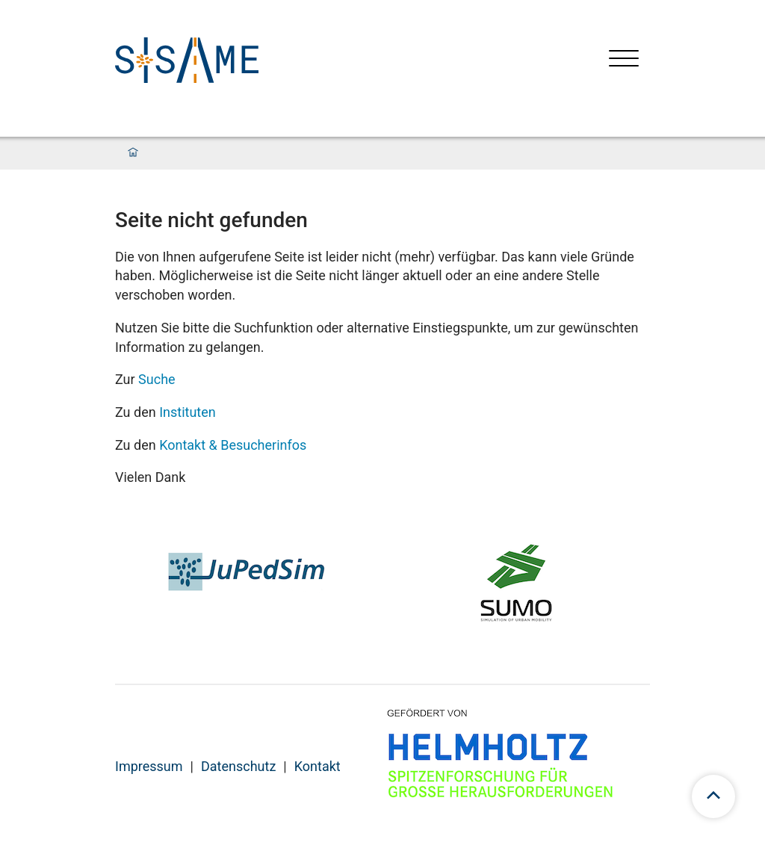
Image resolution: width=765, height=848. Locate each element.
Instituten (187, 412)
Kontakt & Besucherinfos (232, 445)
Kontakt (317, 766)
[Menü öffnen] (624, 60)
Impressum (149, 766)
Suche (157, 379)
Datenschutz (238, 766)
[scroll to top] (713, 796)
